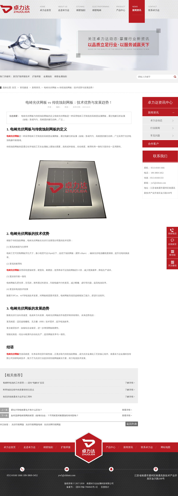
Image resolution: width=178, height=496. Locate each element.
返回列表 (131, 423)
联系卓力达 (153, 5)
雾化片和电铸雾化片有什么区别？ (26, 410)
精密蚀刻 (80, 5)
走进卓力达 (63, 5)
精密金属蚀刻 (60, 76)
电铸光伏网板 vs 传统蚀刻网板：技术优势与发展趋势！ (69, 87)
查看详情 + (127, 410)
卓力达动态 (156, 120)
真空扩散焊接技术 (21, 76)
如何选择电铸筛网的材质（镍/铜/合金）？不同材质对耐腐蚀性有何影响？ (45, 415)
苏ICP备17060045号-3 (86, 487)
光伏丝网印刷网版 (52, 424)
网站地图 (165, 447)
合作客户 (153, 143)
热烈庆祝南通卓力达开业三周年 (17, 397)
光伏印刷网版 (18, 424)
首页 (14, 87)
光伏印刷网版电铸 (34, 424)
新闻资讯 (136, 5)
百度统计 (105, 487)
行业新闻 (155, 128)
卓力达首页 (45, 5)
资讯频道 (24, 87)
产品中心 (120, 5)
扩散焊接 (36, 76)
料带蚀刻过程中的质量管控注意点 (18, 390)
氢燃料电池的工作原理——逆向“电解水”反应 (23, 383)
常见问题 (155, 135)
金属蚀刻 (47, 76)
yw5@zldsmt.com (158, 183)
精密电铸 (100, 5)
